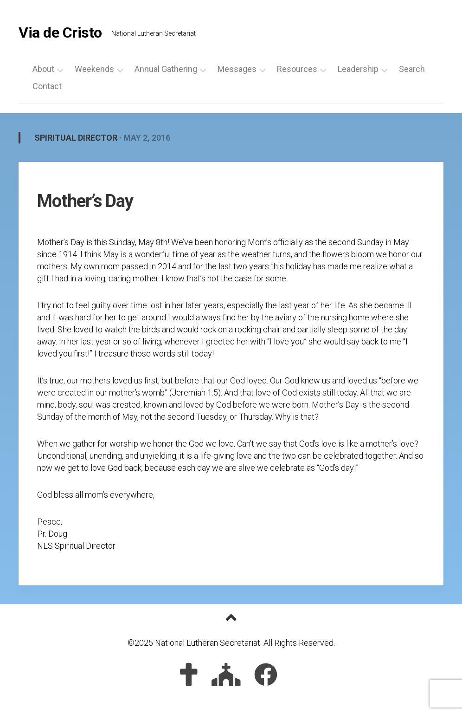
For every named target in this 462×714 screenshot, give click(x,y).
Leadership (358, 69)
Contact (47, 86)
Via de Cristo (60, 32)
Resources (297, 69)
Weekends (94, 69)
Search (412, 69)
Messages (237, 69)
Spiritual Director (75, 138)
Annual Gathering (166, 69)
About (43, 69)
